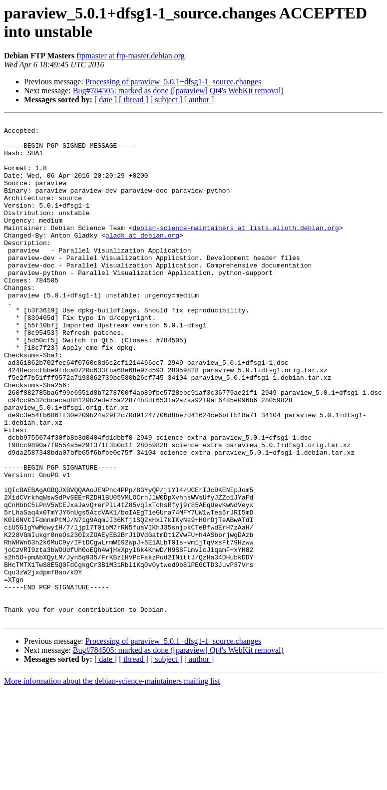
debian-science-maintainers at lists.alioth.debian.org (235, 250)
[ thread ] (133, 99)
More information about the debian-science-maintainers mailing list (112, 781)
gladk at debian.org (142, 259)
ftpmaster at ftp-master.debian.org (130, 55)
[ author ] (199, 99)
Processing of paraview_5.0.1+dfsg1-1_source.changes (173, 81)
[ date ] (105, 99)
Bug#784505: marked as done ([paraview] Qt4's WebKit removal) (178, 90)
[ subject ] (166, 99)
